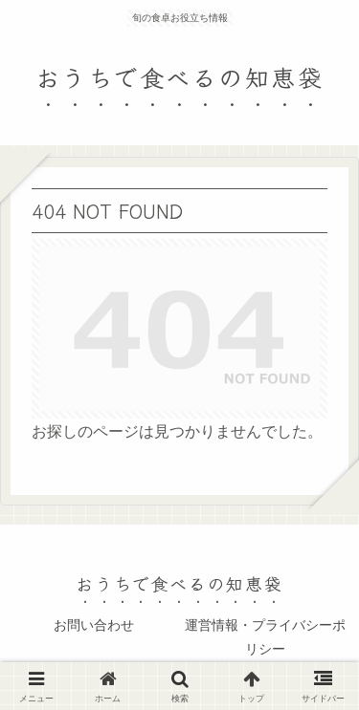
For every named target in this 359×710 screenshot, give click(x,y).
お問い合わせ (94, 625)
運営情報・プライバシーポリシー (265, 636)
